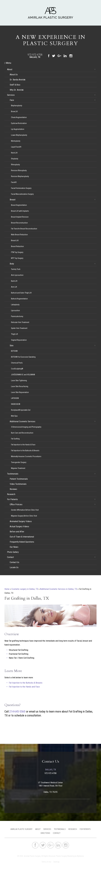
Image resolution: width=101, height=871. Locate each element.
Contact (10, 557)
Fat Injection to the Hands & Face (23, 445)
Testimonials (12, 473)
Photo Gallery (13, 552)
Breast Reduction (17, 246)
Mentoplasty (15, 141)
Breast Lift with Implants (20, 211)
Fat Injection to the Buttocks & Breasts (25, 450)
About (9, 69)
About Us (14, 74)
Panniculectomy (17, 316)
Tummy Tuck (15, 269)
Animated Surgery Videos (21, 521)
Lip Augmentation (17, 129)
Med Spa (14, 416)
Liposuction (15, 310)
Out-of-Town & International (22, 536)
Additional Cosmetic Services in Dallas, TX (58, 589)
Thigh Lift (14, 334)
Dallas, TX (35, 57)
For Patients (12, 499)
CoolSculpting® (17, 369)
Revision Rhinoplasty (19, 170)
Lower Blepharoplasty (19, 135)
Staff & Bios (15, 84)
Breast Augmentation (19, 205)
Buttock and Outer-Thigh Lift (21, 293)
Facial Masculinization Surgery (22, 194)
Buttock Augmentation (19, 299)
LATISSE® (15, 398)
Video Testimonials (18, 484)
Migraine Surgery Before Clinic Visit (24, 516)
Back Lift (14, 281)
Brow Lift (14, 111)
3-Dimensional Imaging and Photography (26, 427)
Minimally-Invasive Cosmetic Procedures (26, 456)
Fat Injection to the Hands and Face (24, 686)
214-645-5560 (17, 711)
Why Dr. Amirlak (17, 90)
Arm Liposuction (17, 275)
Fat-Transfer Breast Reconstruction (24, 229)
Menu (7, 62)
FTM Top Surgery (17, 252)
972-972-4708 (35, 54)
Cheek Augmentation (19, 117)
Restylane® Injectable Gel (20, 410)
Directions (45, 833)
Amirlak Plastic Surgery (21, 829)
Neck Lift (14, 153)
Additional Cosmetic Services (22, 421)
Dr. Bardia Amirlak (17, 79)
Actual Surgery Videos (19, 526)
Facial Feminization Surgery (21, 188)
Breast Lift (15, 240)
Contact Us (14, 562)
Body (12, 263)
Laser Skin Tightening (19, 380)
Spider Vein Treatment (19, 328)
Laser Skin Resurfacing (19, 386)
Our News (14, 547)
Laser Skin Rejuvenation (20, 392)
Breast (12, 199)
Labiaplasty (15, 305)
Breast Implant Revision (20, 217)
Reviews (13, 489)
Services (11, 95)
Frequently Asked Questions (22, 541)
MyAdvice (80, 856)
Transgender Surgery (18, 462)
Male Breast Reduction (19, 235)
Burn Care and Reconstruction (22, 433)
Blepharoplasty (16, 105)
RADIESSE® (15, 404)
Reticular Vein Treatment (20, 322)
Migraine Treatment (18, 468)
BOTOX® (14, 351)
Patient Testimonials (19, 479)
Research (11, 494)
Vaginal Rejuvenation (19, 340)
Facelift (14, 182)
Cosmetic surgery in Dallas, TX (24, 589)
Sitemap (56, 862)
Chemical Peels (17, 363)
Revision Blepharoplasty (20, 176)
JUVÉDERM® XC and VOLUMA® (23, 375)
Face (12, 100)
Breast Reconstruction (19, 223)
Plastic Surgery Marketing (65, 856)
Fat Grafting (15, 439)
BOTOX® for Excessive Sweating (23, 357)
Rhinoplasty (15, 165)
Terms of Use (46, 862)
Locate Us (14, 567)
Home (6, 589)
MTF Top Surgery (17, 258)
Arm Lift (14, 287)
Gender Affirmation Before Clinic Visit (25, 510)
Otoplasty (14, 159)
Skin (11, 345)
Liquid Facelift (16, 147)
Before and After (17, 531)
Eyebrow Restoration (19, 123)
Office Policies (16, 504)
